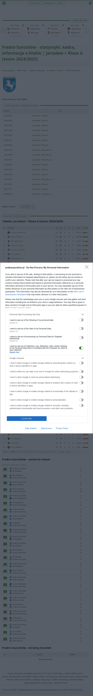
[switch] (81, 320)
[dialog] (46, 348)
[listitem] (47, 314)
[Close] (87, 267)
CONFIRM (27, 419)
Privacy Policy (62, 428)
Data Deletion (31, 428)
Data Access (46, 428)
